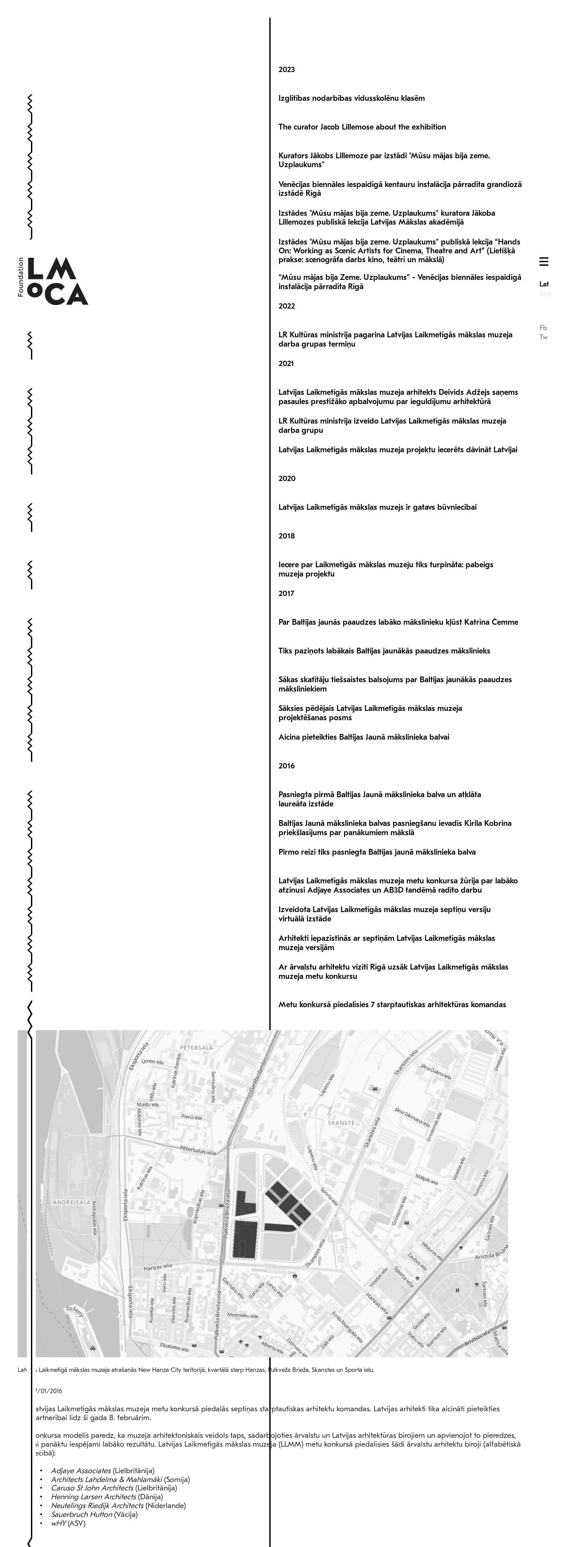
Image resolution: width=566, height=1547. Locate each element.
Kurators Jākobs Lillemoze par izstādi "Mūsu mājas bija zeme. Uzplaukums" (384, 126)
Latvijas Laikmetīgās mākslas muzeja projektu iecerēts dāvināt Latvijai (398, 415)
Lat (544, 45)
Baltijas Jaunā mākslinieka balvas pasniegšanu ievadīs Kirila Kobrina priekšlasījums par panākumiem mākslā (395, 793)
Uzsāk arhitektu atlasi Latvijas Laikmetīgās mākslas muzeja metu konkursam (380, 1321)
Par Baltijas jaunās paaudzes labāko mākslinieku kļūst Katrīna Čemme (398, 587)
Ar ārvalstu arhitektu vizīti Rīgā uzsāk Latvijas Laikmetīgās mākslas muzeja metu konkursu (394, 937)
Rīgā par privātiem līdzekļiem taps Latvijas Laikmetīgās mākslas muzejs (373, 1465)
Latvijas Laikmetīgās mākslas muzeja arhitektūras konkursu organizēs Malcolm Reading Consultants (398, 1350)
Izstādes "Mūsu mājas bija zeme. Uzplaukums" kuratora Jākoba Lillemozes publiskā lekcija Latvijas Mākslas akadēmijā (387, 183)
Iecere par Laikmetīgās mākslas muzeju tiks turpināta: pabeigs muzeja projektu (386, 535)
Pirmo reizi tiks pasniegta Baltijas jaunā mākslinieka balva (377, 817)
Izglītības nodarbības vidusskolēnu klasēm (352, 64)
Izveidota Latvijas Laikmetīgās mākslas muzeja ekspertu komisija (390, 1431)
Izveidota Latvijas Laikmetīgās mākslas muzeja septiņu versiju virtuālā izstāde (385, 880)
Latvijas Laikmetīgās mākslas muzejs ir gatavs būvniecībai (378, 472)
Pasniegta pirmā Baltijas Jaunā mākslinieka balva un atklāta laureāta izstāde (380, 765)
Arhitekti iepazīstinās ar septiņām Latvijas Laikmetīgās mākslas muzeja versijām (387, 908)
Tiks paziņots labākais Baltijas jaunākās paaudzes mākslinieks (384, 616)
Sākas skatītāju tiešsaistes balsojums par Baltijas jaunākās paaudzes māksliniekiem (395, 650)
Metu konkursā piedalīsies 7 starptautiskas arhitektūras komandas (392, 970)
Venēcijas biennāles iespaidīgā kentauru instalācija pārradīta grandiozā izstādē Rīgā (400, 154)
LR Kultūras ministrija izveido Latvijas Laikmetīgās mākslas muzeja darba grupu (392, 391)
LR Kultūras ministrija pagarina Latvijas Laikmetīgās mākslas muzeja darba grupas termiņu (395, 305)
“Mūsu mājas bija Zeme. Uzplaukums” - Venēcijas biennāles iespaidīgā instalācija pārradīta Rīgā (400, 247)
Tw (543, 98)
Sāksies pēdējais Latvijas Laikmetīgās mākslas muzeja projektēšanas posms (370, 678)
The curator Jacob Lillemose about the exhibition (362, 92)
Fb (543, 88)
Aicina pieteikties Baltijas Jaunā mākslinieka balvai (364, 702)
